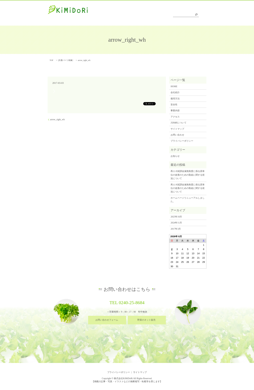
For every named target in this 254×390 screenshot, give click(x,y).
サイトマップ (177, 129)
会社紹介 (116, 15)
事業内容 (157, 15)
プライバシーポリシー (182, 141)
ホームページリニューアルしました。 (188, 200)
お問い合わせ (177, 135)
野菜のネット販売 (146, 320)
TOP (51, 60)
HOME (103, 15)
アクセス (172, 15)
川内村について (190, 15)
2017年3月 (176, 229)
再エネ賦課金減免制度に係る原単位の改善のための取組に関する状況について (188, 175)
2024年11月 (176, 222)
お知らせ (175, 156)
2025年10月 (176, 216)
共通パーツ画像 (65, 60)
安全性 (144, 15)
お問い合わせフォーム (106, 320)
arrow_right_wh (57, 119)
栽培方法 (131, 15)
